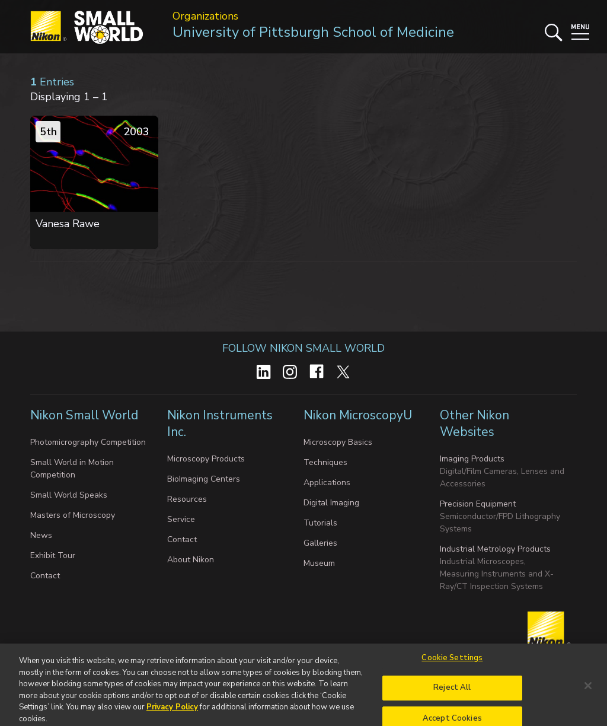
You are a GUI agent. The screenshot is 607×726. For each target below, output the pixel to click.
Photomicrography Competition (88, 442)
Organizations (205, 16)
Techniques (325, 462)
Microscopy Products (206, 458)
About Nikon (190, 559)
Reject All (452, 692)
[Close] (588, 690)
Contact (45, 575)
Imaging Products (472, 458)
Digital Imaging (331, 502)
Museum (319, 563)
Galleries (320, 543)
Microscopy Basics (338, 442)
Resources (187, 499)
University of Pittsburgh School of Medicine (313, 32)
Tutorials (320, 522)
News (41, 535)
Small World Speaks (68, 495)
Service (181, 519)
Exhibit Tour (52, 555)
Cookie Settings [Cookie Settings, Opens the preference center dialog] (452, 662)
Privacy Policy (172, 711)
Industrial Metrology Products (495, 549)
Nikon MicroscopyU (358, 415)
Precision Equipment (478, 504)
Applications (327, 482)
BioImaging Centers (203, 479)
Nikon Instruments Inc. (220, 423)
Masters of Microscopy (72, 515)
